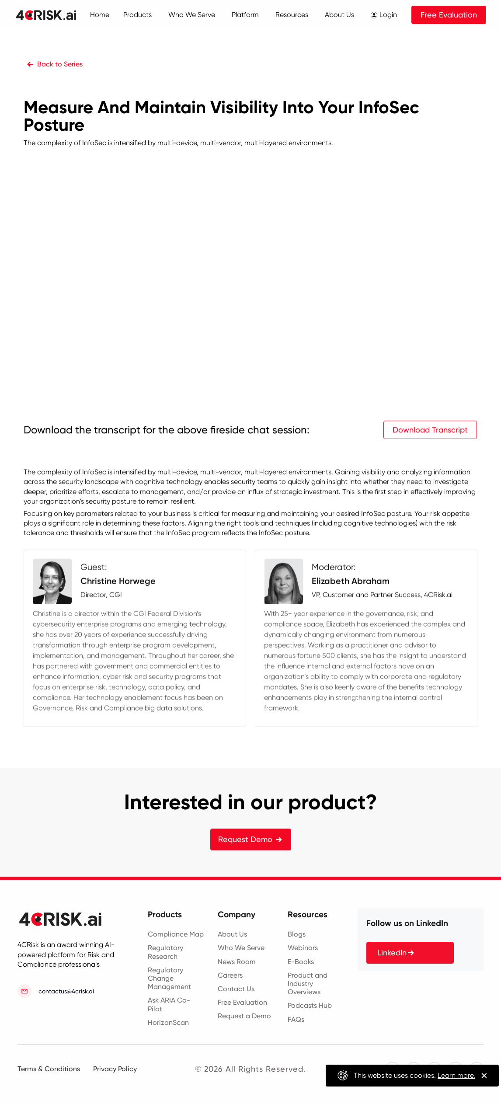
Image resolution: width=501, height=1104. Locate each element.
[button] (140, 15)
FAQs (296, 1019)
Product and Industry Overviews (307, 983)
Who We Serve (241, 948)
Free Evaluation (449, 14)
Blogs (297, 934)
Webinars (303, 948)
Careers (230, 975)
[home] (56, 15)
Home (99, 14)
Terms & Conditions (48, 1069)
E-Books (301, 962)
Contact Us (236, 989)
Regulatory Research (165, 952)
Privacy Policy (115, 1069)
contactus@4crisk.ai (66, 991)
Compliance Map (176, 934)
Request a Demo (244, 1016)
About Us (232, 934)
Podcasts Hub (310, 1005)
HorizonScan (168, 1022)
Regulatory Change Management (169, 978)
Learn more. (456, 1075)
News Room (237, 962)
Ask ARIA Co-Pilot (169, 1004)
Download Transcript (430, 465)
